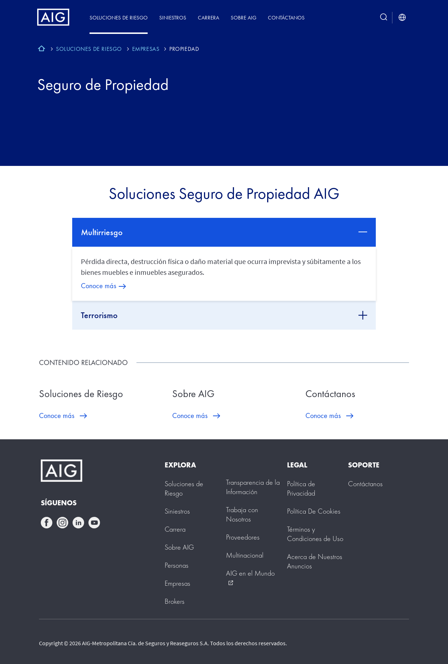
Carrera (208, 17)
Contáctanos (286, 17)
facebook (46, 522)
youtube (94, 522)
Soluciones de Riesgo (119, 17)
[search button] (383, 17)
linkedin (78, 522)
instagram (62, 522)
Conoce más (98, 285)
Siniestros (172, 17)
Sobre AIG (243, 17)
